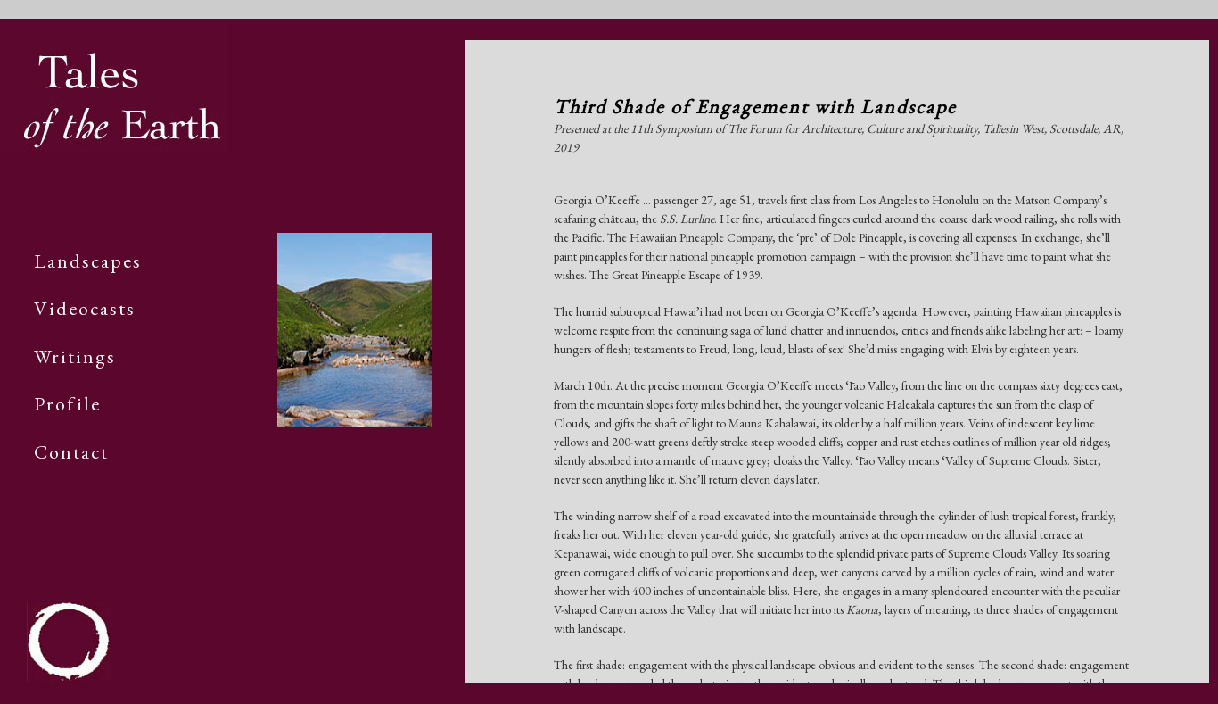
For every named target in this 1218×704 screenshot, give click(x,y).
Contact (71, 452)
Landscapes (88, 261)
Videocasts (85, 308)
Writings (75, 356)
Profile (67, 404)
